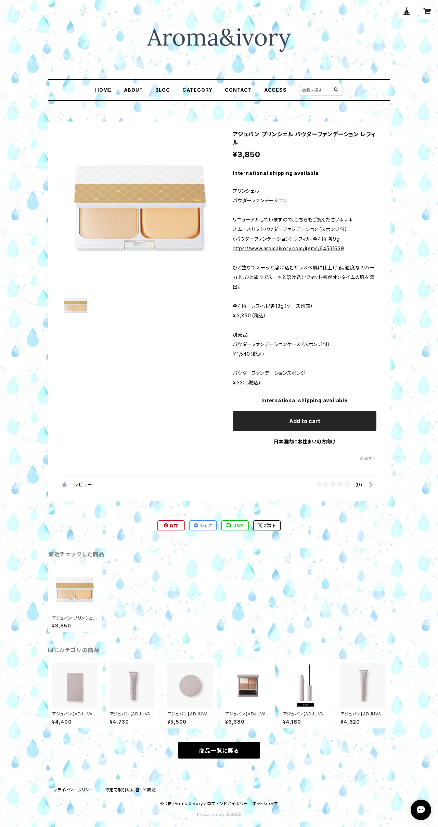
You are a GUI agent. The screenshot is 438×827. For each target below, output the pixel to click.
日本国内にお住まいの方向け (304, 441)
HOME (103, 90)
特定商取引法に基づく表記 (130, 789)
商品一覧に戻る (219, 750)
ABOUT (133, 90)
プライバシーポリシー (73, 789)
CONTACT (238, 90)
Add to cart (304, 421)
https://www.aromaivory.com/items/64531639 (288, 248)
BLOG (162, 90)
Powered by (219, 814)
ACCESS (275, 90)
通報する (368, 458)
